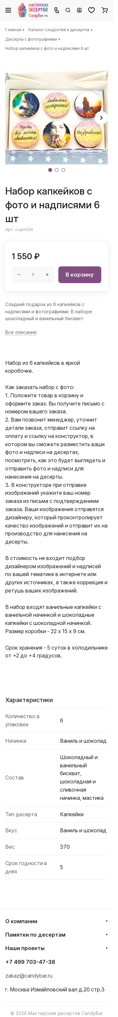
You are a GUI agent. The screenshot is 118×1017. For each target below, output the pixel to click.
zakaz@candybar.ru (28, 975)
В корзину (80, 274)
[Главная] (33, 10)
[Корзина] (104, 10)
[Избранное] (91, 10)
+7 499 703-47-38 (30, 962)
